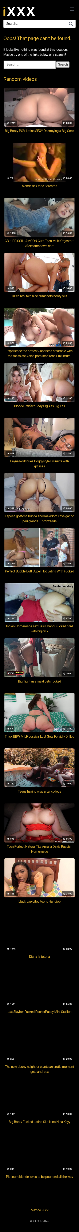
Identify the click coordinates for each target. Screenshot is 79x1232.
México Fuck (39, 1210)
